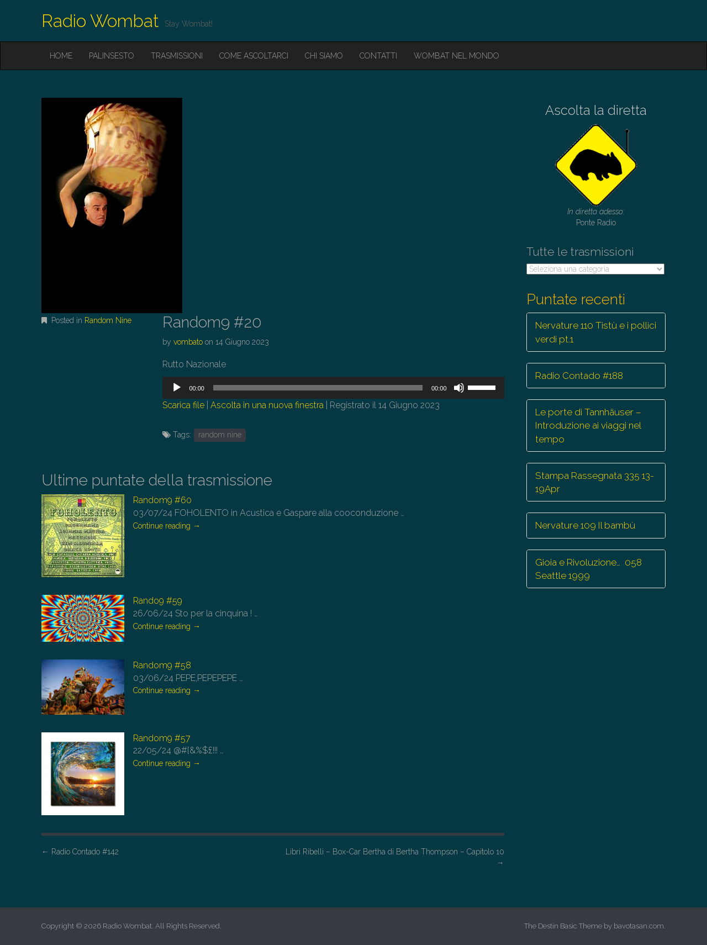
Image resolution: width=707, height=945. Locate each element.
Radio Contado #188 (579, 375)
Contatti (378, 55)
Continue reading (167, 525)
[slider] (318, 387)
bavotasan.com (639, 926)
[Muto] (459, 387)
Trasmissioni (177, 55)
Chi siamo (324, 55)
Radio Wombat (100, 20)
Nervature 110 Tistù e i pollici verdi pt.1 (595, 332)
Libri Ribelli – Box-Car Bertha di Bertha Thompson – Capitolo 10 (395, 857)
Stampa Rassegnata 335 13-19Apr (594, 482)
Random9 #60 (162, 500)
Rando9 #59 (157, 600)
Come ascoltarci (253, 55)
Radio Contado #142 (80, 851)
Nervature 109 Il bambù (585, 525)
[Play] (176, 387)
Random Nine (108, 320)
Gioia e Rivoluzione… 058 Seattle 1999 (588, 569)
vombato (188, 341)
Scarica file (183, 405)
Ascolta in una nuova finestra (267, 405)
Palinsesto (111, 55)
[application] (333, 388)
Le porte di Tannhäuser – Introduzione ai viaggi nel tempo (588, 425)
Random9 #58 (162, 665)
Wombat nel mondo (456, 55)
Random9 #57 (162, 738)
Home (61, 55)
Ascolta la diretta (596, 110)
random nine (219, 434)
